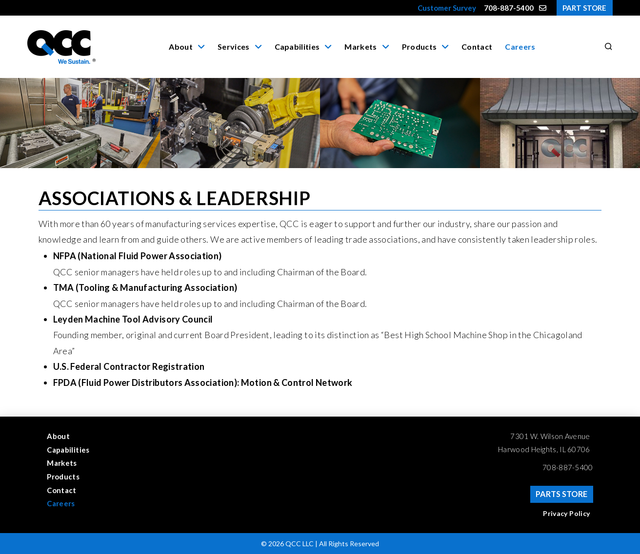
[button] (607, 47)
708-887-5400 (567, 467)
